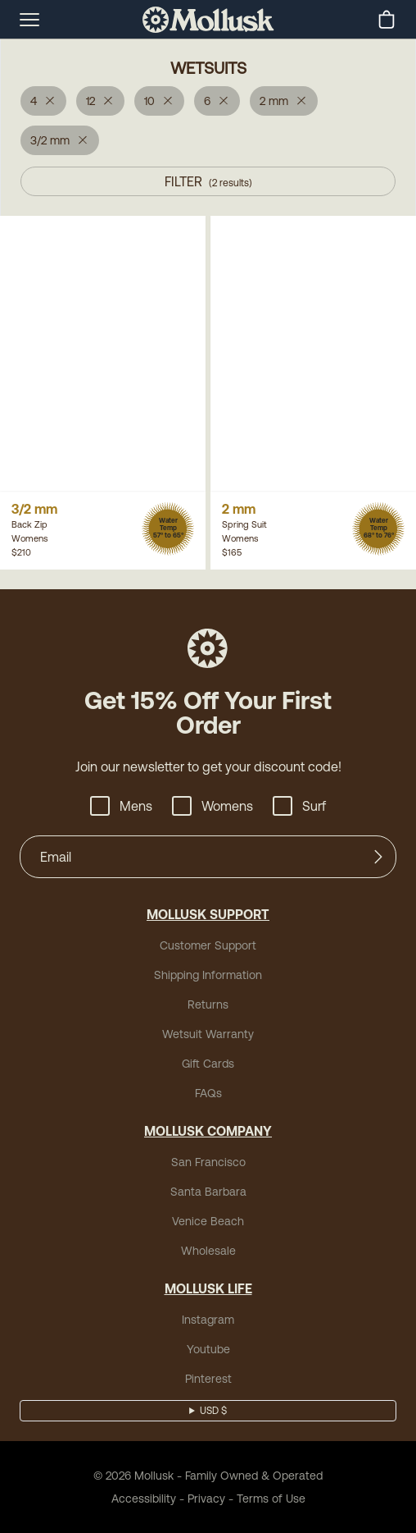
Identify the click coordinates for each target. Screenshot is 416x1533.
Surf (299, 806)
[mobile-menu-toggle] (29, 19)
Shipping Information (208, 975)
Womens (212, 806)
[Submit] (378, 857)
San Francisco (208, 1162)
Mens (121, 806)
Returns (208, 1004)
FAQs (208, 1093)
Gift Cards (208, 1063)
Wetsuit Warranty (208, 1034)
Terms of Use (271, 1498)
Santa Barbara (208, 1191)
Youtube (208, 1349)
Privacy (206, 1498)
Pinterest (208, 1378)
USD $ (213, 1410)
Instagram (208, 1319)
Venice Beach (208, 1221)
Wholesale (208, 1250)
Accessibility (143, 1498)
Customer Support (208, 945)
